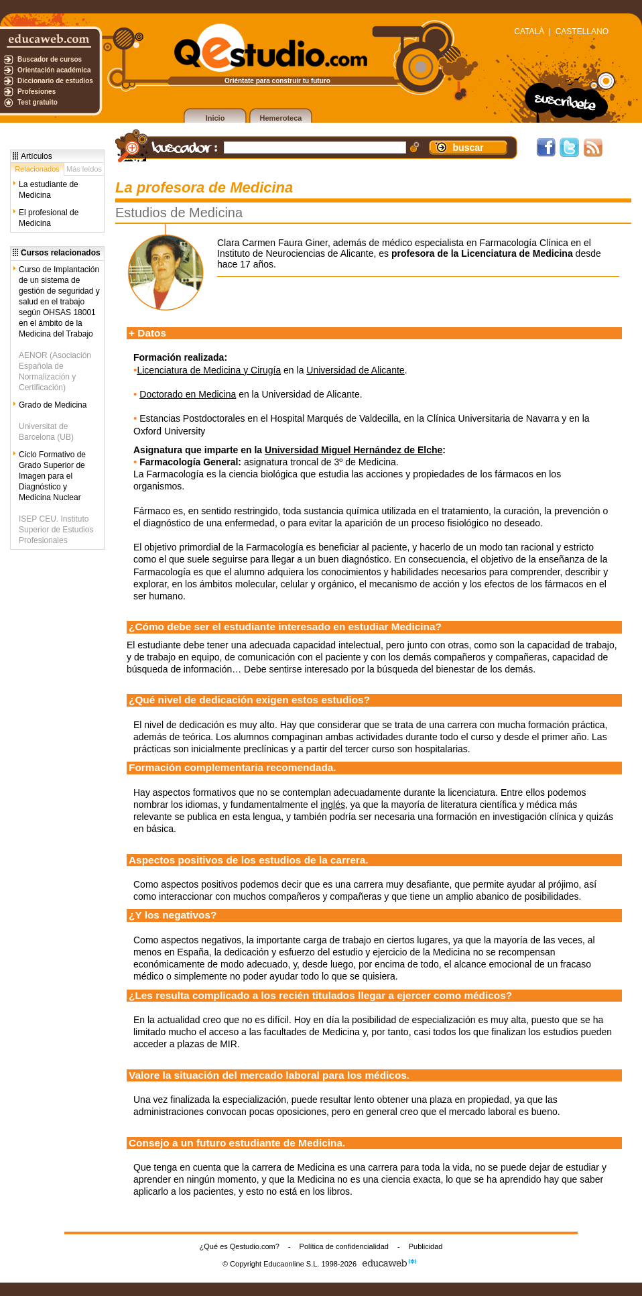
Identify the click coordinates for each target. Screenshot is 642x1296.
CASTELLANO (582, 31)
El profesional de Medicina (48, 218)
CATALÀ (529, 31)
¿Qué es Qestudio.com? (239, 1246)
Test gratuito (37, 102)
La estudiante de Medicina (48, 190)
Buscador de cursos (49, 59)
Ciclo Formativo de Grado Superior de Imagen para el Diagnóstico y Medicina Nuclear (52, 476)
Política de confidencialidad (344, 1246)
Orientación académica (54, 70)
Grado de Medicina (52, 405)
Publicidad (426, 1246)
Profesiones (36, 91)
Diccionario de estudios (55, 80)
